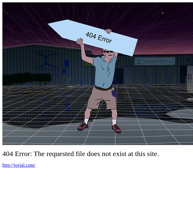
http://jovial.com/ (18, 165)
